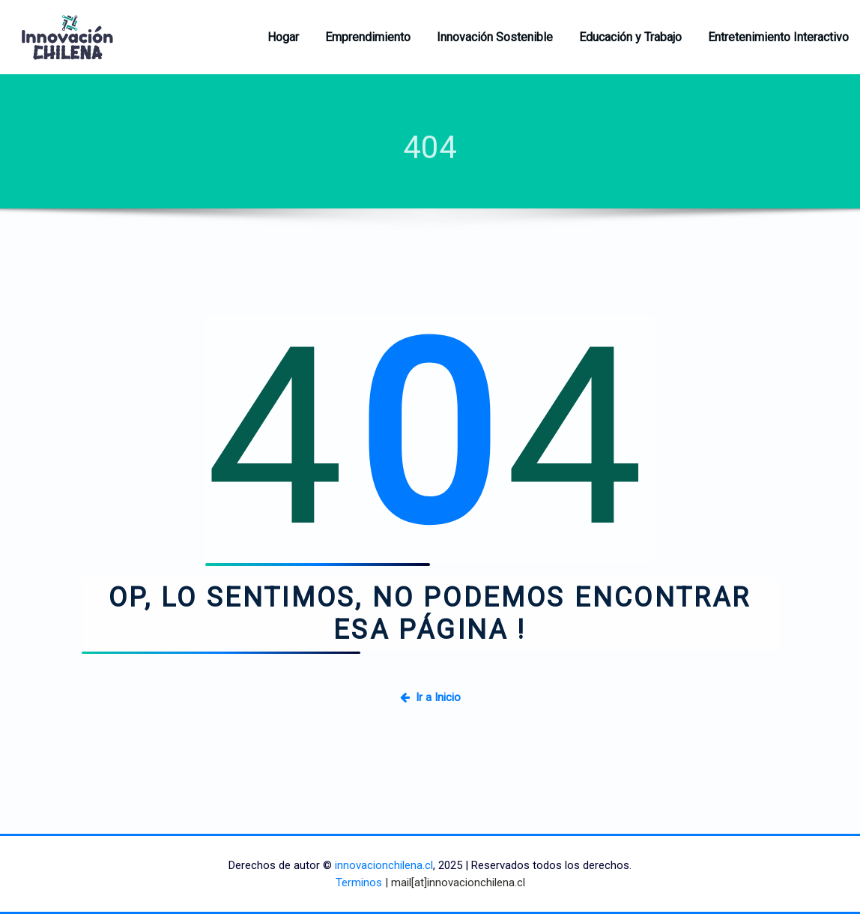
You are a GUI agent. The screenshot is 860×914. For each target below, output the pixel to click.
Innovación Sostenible (495, 37)
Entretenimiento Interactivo (778, 37)
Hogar (283, 37)
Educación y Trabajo (630, 37)
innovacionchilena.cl (384, 865)
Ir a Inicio (430, 697)
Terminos (359, 882)
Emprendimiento (368, 37)
